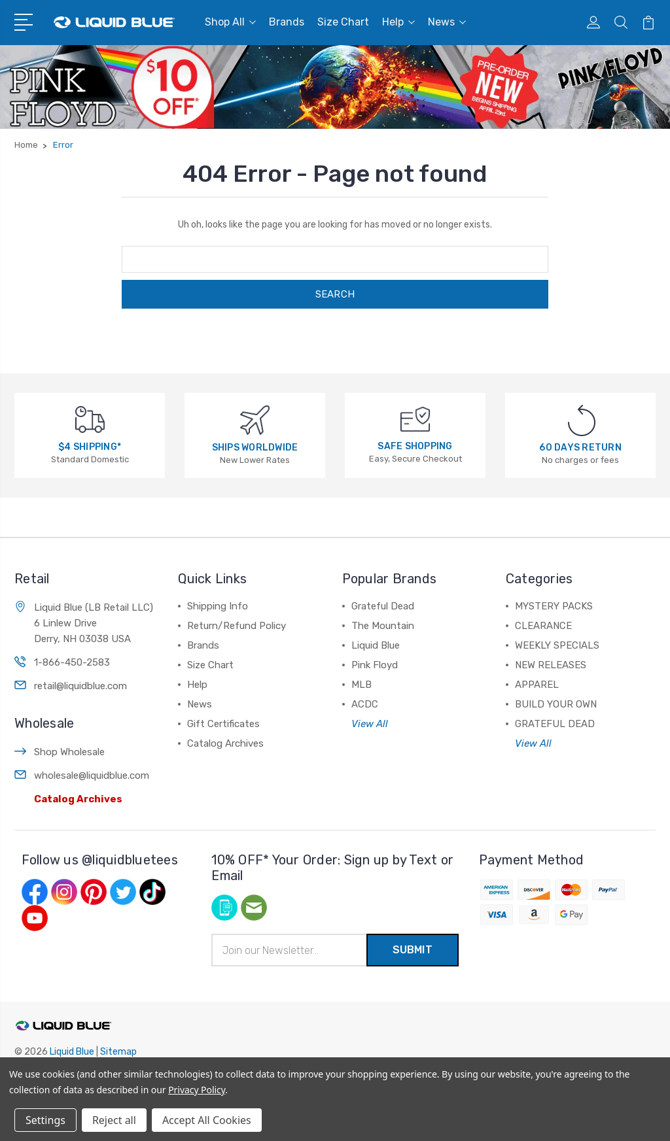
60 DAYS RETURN (580, 447)
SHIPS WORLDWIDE (255, 447)
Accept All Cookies (206, 1120)
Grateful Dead (382, 606)
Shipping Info (217, 606)
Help (398, 22)
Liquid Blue (375, 645)
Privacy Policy (196, 1089)
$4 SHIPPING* (89, 446)
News (447, 22)
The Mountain (382, 626)
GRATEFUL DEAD (555, 724)
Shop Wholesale (69, 752)
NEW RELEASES (550, 665)
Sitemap (118, 1051)
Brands (286, 22)
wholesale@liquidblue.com (91, 775)
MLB (361, 684)
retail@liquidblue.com (80, 686)
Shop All (230, 22)
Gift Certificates (223, 724)
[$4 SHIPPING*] (90, 418)
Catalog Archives (78, 799)
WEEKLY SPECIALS (557, 645)
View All (369, 724)
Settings (45, 1120)
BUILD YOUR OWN (556, 704)
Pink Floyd (374, 665)
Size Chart (343, 22)
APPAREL (537, 684)
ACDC (364, 704)
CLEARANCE (543, 626)
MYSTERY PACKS (554, 606)
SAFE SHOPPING (415, 446)
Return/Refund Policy (236, 626)
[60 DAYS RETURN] (581, 420)
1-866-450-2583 (72, 662)
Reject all (114, 1120)
